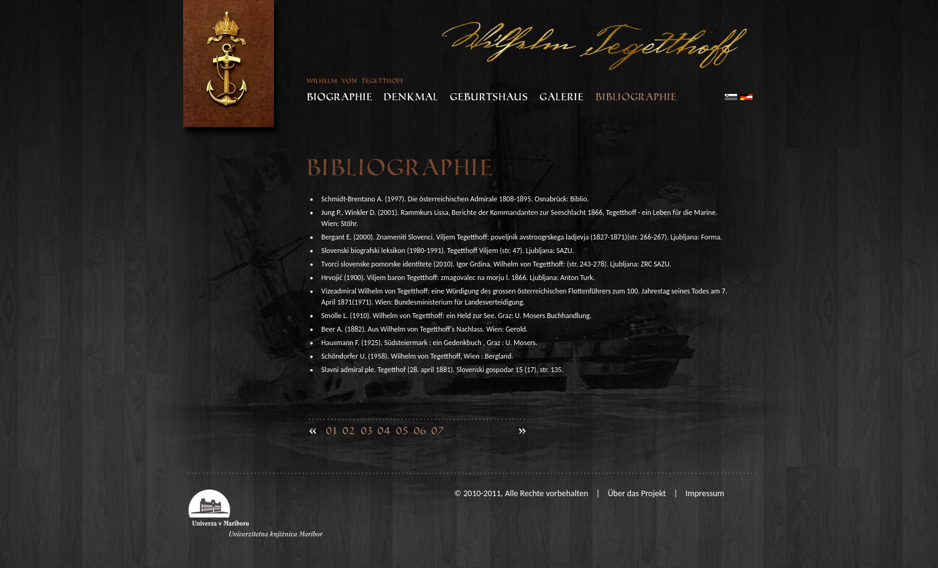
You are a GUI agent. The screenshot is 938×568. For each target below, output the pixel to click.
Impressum (705, 493)
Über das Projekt (637, 493)
